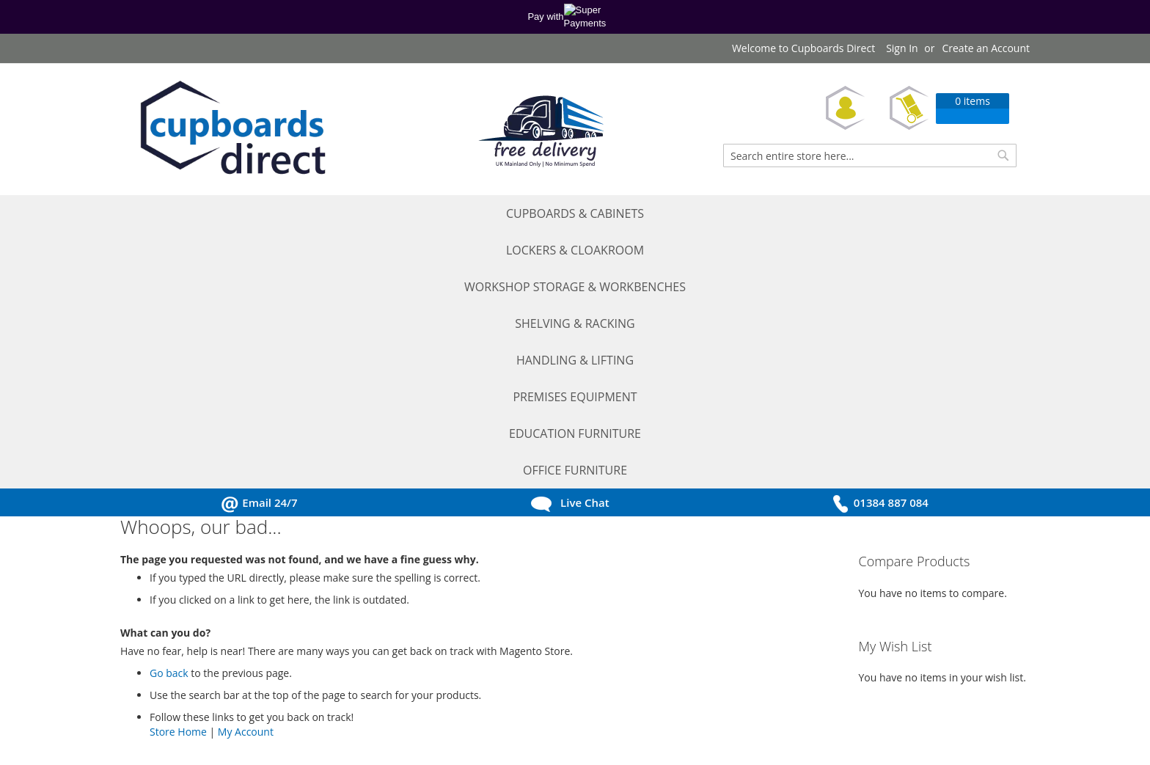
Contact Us (161, 712)
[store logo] (230, 130)
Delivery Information (348, 671)
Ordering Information (350, 650)
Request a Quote (175, 630)
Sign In (902, 48)
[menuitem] (179, 214)
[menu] (575, 214)
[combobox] (870, 155)
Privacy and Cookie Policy (359, 630)
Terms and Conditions (351, 609)
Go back (169, 418)
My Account (246, 476)
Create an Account (986, 48)
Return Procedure (341, 691)
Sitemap (318, 712)
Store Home (178, 476)
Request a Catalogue (184, 650)
